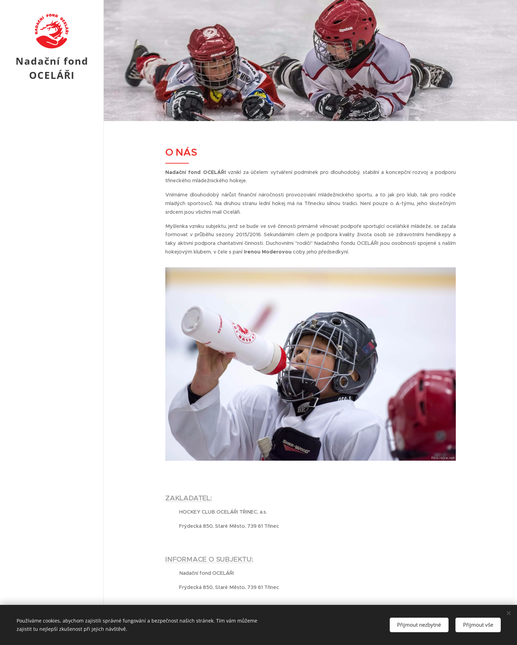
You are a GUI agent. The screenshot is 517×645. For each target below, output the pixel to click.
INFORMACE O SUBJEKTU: (209, 559)
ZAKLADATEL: (188, 498)
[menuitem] (52, 329)
